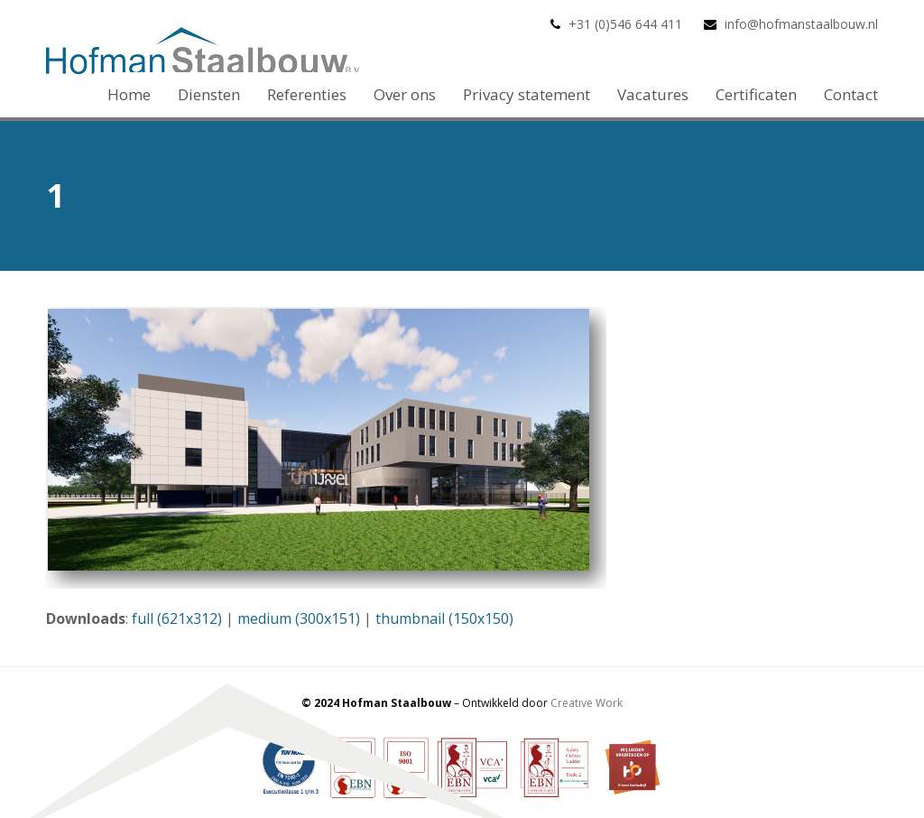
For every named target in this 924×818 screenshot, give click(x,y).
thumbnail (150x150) (444, 618)
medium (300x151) (298, 618)
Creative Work (586, 703)
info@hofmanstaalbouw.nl (801, 24)
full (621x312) (177, 618)
